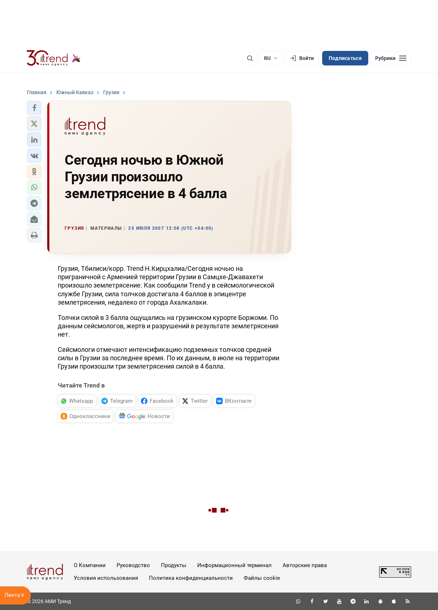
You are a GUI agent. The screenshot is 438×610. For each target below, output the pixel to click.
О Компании (90, 565)
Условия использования (106, 578)
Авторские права (305, 565)
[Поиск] (250, 58)
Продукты (173, 565)
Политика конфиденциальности (191, 578)
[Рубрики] (390, 58)
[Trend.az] (54, 58)
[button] (34, 108)
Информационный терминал (234, 565)
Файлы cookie (262, 578)
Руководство (133, 565)
